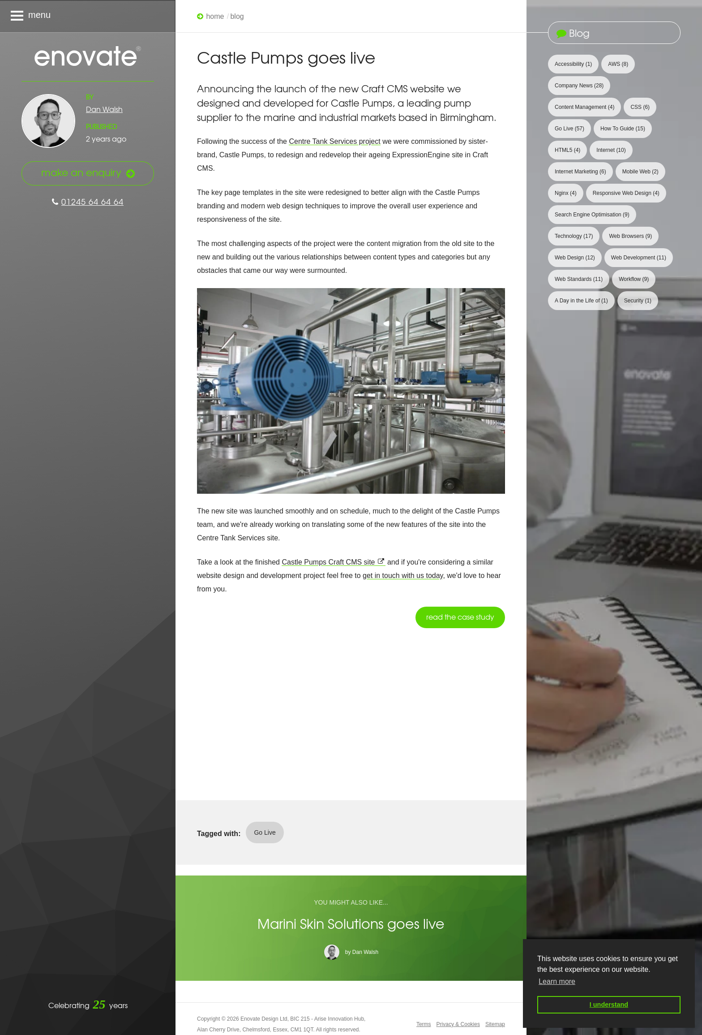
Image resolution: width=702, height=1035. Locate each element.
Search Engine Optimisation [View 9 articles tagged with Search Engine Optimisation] (592, 214)
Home (215, 16)
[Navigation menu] (88, 16)
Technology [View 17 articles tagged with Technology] (574, 236)
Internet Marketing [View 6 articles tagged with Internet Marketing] (580, 171)
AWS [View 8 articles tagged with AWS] (618, 64)
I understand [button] (609, 1004)
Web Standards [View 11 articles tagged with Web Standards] (579, 279)
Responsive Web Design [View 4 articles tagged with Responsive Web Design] (626, 193)
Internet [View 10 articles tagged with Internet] (610, 150)
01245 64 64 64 (88, 201)
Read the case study (460, 616)
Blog (237, 16)
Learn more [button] (557, 981)
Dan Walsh (104, 109)
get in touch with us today (403, 575)
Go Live (264, 832)
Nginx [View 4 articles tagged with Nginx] (566, 193)
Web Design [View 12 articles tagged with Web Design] (575, 257)
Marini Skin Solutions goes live (351, 923)
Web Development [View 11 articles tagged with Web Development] (638, 257)
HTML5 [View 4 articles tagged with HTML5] (567, 150)
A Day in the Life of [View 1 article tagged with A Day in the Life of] (581, 301)
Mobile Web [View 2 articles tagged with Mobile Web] (640, 171)
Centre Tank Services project (334, 141)
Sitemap (495, 1024)
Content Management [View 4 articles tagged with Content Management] (584, 107)
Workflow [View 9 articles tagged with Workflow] (634, 279)
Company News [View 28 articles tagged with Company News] (579, 85)
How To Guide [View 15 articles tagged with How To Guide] (622, 128)
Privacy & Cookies (458, 1024)
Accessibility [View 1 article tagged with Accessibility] (573, 64)
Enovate (87, 57)
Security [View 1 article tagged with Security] (637, 301)
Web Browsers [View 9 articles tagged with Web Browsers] (630, 236)
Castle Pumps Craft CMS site (328, 562)
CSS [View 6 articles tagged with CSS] (640, 107)
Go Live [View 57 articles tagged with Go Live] (569, 128)
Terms (423, 1024)
